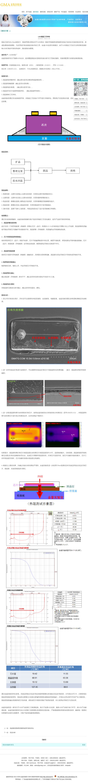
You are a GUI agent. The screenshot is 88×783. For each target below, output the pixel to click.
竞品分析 (13, 732)
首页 (23, 11)
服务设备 (43, 11)
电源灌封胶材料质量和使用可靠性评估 (22, 728)
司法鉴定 (64, 11)
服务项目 (36, 11)
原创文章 (50, 11)
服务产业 (57, 11)
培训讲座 (71, 11)
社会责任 (78, 11)
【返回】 (44, 739)
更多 (83, 745)
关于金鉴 (29, 11)
